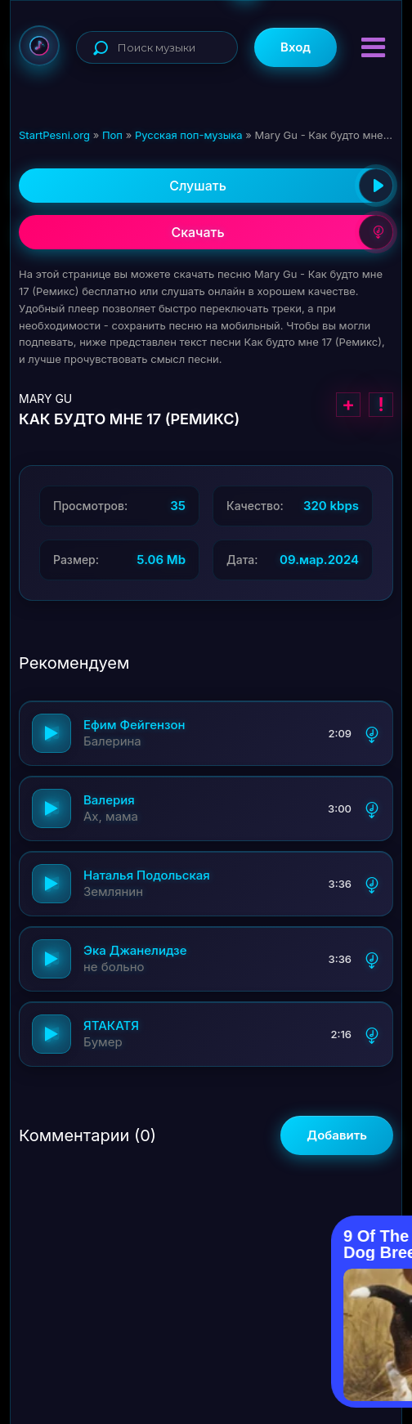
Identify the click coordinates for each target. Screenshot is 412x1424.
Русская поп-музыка (189, 134)
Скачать (282, 232)
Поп (112, 134)
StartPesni (39, 45)
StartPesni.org (54, 134)
